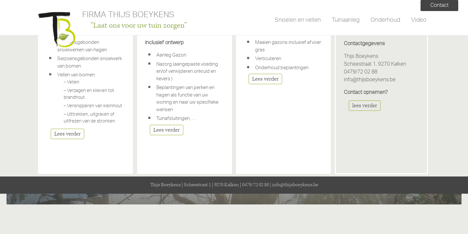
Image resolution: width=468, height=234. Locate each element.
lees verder (364, 105)
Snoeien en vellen (298, 20)
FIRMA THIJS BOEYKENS (128, 16)
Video (418, 20)
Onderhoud (385, 20)
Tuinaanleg (345, 20)
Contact (439, 5)
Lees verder (67, 133)
